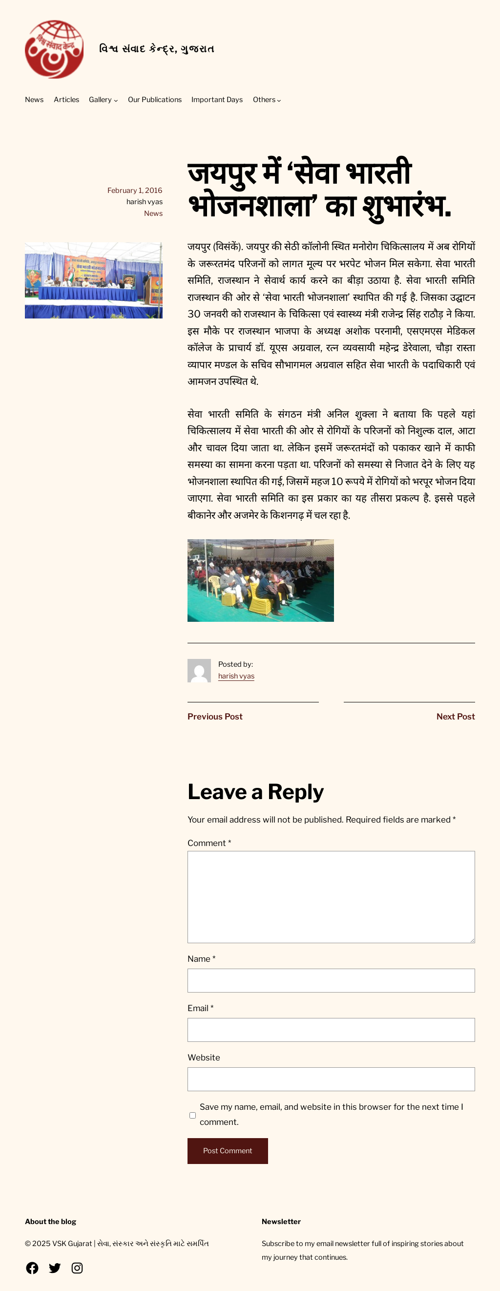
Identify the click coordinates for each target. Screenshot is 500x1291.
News (153, 213)
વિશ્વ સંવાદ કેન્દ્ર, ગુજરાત (156, 49)
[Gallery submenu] (116, 100)
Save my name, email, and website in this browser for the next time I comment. (331, 1114)
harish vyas (236, 676)
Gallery (100, 99)
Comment (209, 843)
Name (201, 959)
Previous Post (215, 716)
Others (264, 99)
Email (200, 1008)
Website (204, 1057)
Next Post (456, 716)
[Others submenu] (279, 100)
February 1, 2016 (135, 190)
